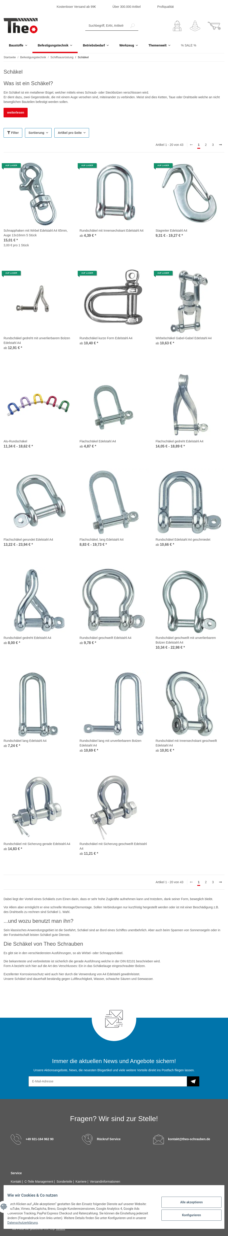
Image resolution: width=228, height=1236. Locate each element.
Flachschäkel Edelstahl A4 (97, 441)
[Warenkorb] (214, 26)
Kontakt (16, 1182)
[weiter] (220, 145)
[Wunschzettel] (195, 26)
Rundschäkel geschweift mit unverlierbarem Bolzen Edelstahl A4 (186, 640)
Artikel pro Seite (70, 133)
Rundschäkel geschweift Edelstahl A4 (105, 638)
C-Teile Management (39, 1182)
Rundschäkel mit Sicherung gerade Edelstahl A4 (37, 844)
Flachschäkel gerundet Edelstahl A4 (28, 540)
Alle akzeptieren (188, 1203)
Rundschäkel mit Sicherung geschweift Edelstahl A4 (113, 846)
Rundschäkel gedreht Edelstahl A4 (27, 638)
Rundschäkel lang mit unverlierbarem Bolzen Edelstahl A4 (110, 743)
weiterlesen (15, 112)
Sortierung (36, 133)
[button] (177, 26)
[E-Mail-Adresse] (107, 1081)
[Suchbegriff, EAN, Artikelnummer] (106, 26)
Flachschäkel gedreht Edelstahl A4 (180, 441)
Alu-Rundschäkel (15, 441)
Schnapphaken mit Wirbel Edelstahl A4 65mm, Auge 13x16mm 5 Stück (36, 233)
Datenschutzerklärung (40, 1222)
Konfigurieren (187, 1214)
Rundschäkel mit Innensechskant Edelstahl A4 (111, 231)
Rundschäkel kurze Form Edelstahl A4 (105, 338)
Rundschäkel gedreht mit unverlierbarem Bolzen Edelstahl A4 (37, 341)
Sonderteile (65, 1182)
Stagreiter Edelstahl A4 (171, 231)
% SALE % (188, 45)
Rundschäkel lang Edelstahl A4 (25, 741)
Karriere (81, 1182)
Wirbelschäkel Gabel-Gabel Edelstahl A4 (184, 338)
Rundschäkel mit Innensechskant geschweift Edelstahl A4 (186, 743)
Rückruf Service (109, 1139)
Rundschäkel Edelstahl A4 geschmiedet (183, 540)
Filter (13, 133)
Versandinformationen (105, 1182)
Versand (60, 1229)
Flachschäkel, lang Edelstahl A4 (101, 540)
